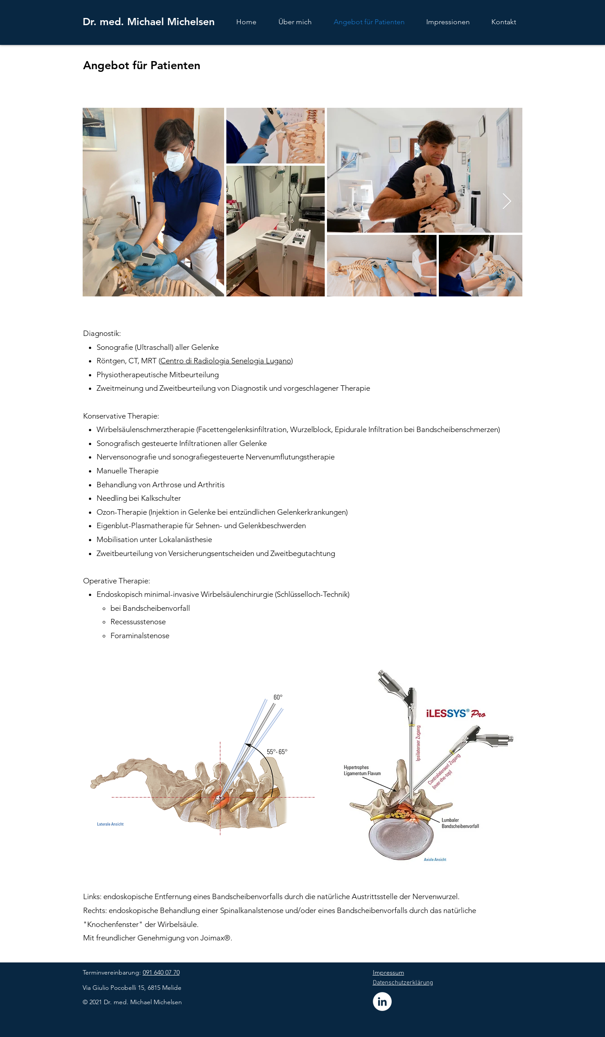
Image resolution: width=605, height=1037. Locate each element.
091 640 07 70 (161, 972)
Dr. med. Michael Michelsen (149, 21)
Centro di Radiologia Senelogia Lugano (225, 360)
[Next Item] (507, 202)
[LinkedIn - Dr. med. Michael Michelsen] (382, 1001)
